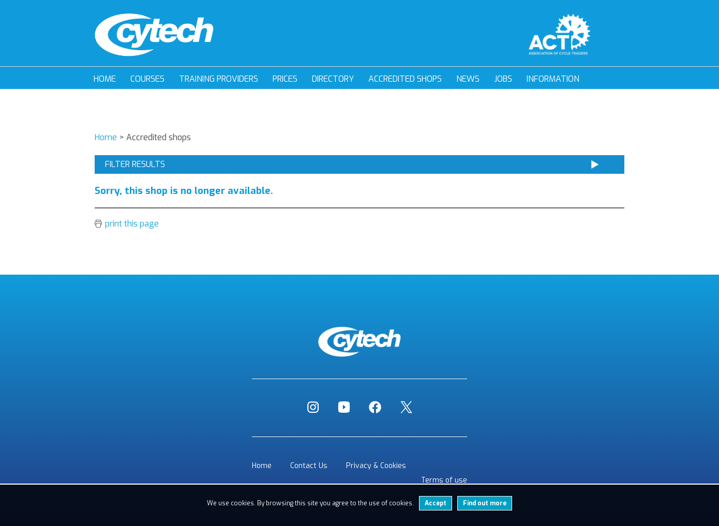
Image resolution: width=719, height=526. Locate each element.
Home (105, 78)
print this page (132, 223)
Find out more (484, 503)
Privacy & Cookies (376, 466)
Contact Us (308, 466)
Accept (435, 503)
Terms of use (444, 480)
